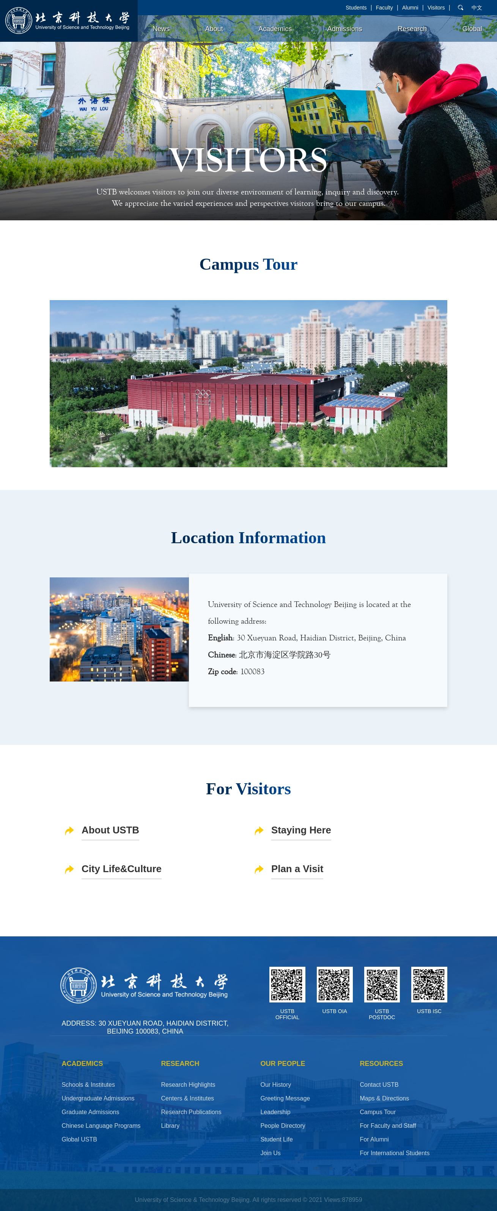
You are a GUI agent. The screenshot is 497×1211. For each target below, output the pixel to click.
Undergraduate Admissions (97, 1098)
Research (412, 29)
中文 (477, 8)
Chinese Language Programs (100, 1125)
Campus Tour (378, 1112)
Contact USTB (379, 1084)
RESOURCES (381, 1063)
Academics (275, 29)
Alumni (410, 8)
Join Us (270, 1153)
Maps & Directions (384, 1098)
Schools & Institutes (88, 1084)
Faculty (384, 8)
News (161, 29)
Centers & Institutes (187, 1098)
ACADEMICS (82, 1063)
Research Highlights (188, 1084)
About (214, 29)
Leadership (275, 1112)
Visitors (436, 8)
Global (472, 29)
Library (170, 1125)
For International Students (394, 1153)
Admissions (344, 29)
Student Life (276, 1139)
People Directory (282, 1125)
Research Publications (191, 1112)
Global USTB (79, 1139)
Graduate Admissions (90, 1112)
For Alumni (374, 1139)
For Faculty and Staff (388, 1125)
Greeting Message (285, 1098)
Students (356, 8)
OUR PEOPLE (282, 1063)
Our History (275, 1084)
